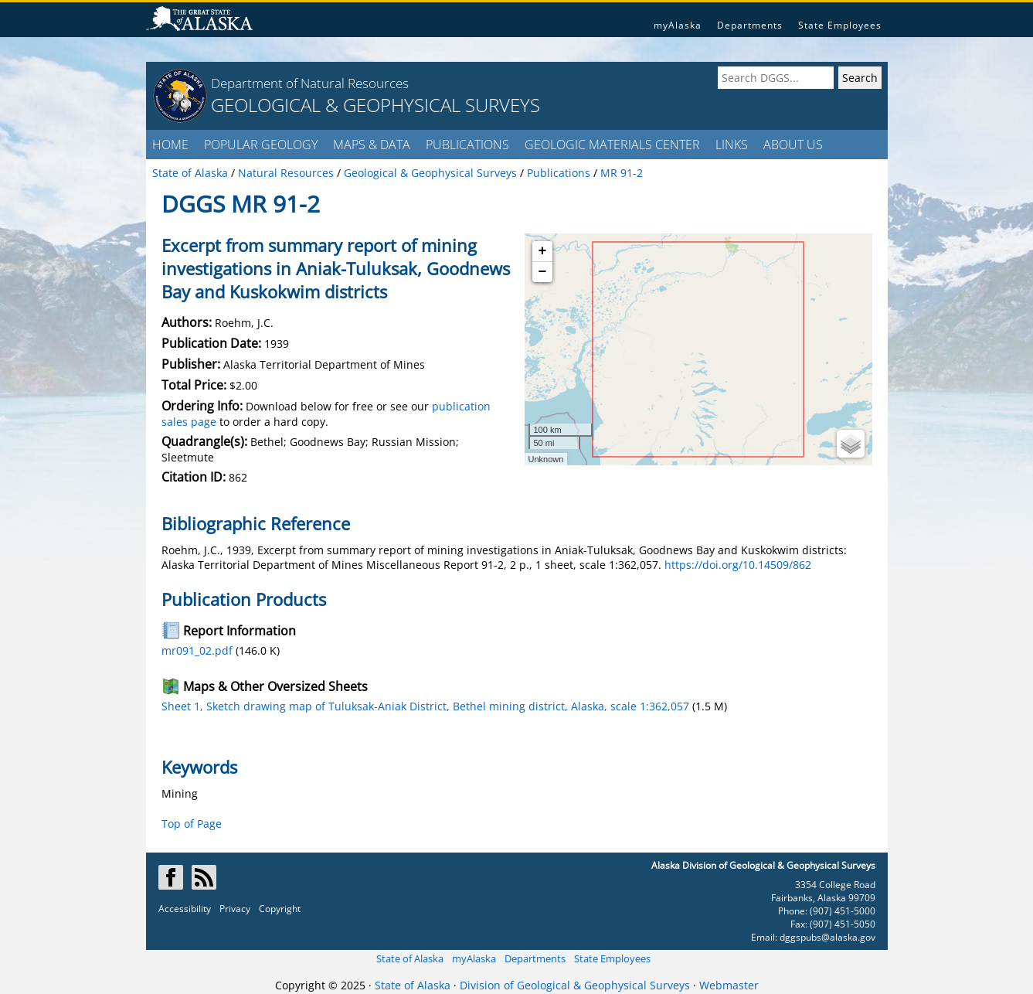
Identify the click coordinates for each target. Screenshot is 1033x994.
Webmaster (729, 985)
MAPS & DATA (371, 144)
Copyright (280, 908)
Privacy (234, 908)
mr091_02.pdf (197, 650)
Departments (750, 25)
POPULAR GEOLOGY (261, 144)
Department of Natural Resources (310, 83)
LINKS (731, 144)
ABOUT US (793, 144)
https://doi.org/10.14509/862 (737, 564)
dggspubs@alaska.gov (827, 937)
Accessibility (184, 908)
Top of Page (191, 823)
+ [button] (543, 251)
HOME (170, 144)
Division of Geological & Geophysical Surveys (575, 985)
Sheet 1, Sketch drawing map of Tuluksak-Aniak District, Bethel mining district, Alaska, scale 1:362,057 (425, 706)
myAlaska (678, 25)
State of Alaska (409, 958)
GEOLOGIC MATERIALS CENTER (612, 144)
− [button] (543, 272)
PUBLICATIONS (467, 144)
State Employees (840, 25)
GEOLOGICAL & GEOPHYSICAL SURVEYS (375, 104)
